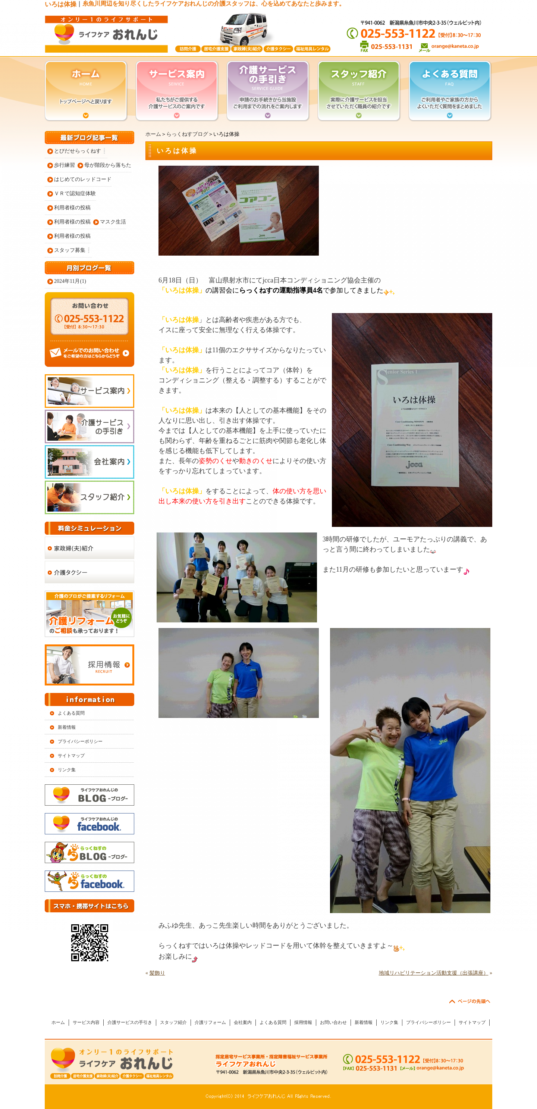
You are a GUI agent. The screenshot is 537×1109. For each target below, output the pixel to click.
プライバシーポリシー (80, 741)
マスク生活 (113, 222)
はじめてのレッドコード (83, 179)
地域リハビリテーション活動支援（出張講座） (434, 973)
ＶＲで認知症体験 (75, 193)
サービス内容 (86, 1022)
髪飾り (157, 973)
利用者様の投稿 (72, 207)
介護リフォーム (210, 1022)
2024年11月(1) (70, 281)
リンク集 (67, 769)
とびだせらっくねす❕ (80, 151)
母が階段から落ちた (107, 165)
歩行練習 (64, 165)
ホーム (153, 134)
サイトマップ (71, 755)
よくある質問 (71, 713)
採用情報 (303, 1022)
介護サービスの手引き (129, 1022)
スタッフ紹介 (173, 1022)
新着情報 (67, 727)
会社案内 (243, 1022)
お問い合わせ (333, 1022)
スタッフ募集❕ (73, 250)
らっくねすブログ (187, 134)
